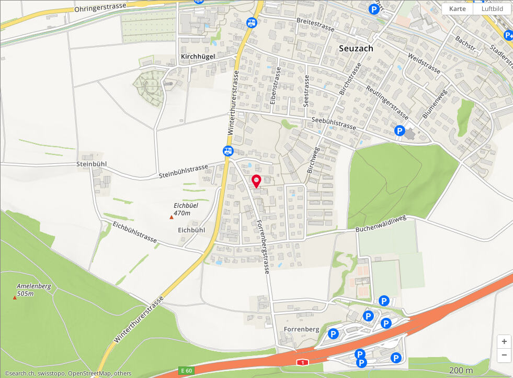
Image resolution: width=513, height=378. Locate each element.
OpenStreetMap (89, 373)
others (122, 373)
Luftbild (492, 8)
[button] (504, 342)
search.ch (22, 373)
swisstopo (51, 373)
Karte (457, 8)
